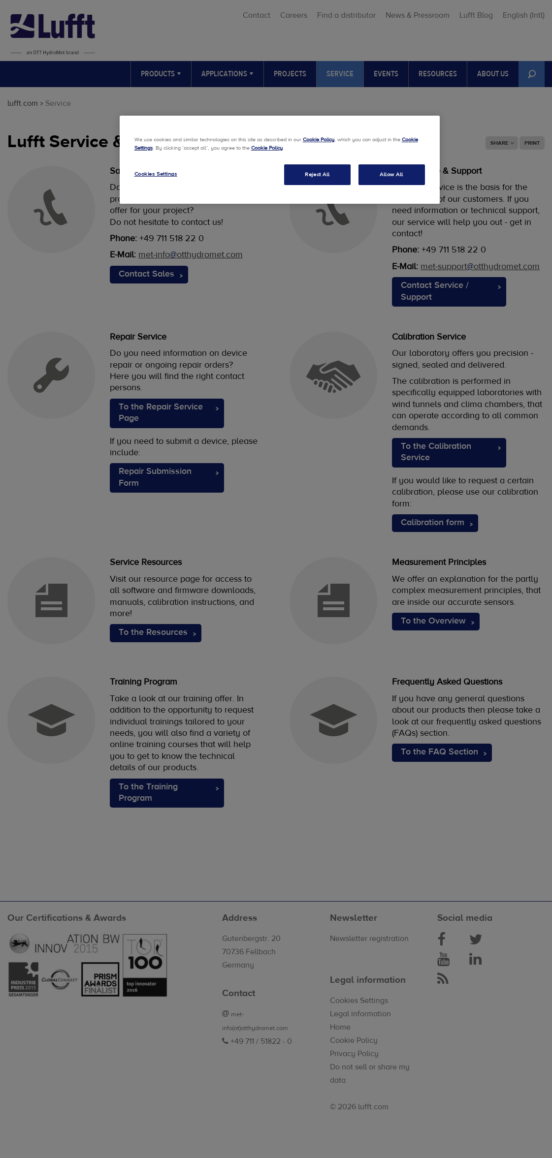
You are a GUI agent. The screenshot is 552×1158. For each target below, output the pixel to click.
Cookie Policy (318, 139)
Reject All (317, 174)
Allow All (391, 174)
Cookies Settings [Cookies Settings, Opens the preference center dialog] (155, 174)
